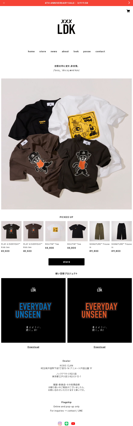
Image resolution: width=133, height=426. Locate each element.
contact (100, 51)
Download (33, 347)
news (54, 51)
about (65, 51)
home (31, 51)
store (42, 51)
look (76, 51)
